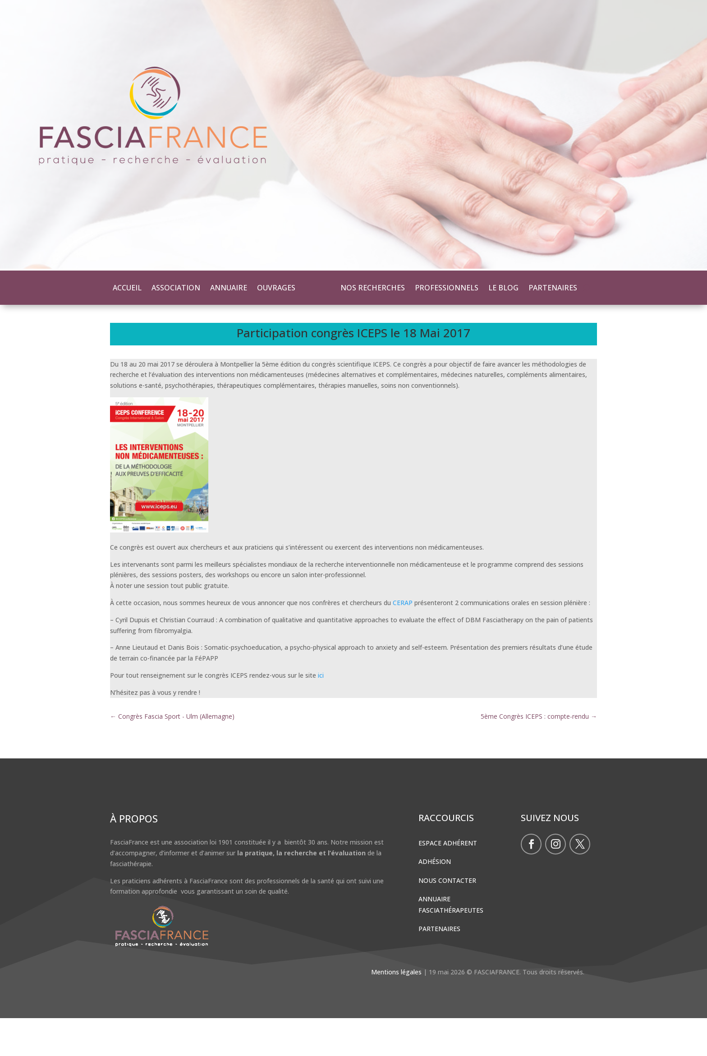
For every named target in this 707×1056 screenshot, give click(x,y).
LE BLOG (503, 288)
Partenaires (439, 966)
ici (321, 713)
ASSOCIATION (176, 288)
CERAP (403, 640)
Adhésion (434, 899)
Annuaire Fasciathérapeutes (450, 942)
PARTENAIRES (552, 288)
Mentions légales (396, 1009)
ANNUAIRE (228, 288)
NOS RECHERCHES (372, 288)
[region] (353, 135)
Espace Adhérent (447, 881)
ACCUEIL (127, 288)
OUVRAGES (276, 288)
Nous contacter (447, 918)
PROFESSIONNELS (446, 288)
